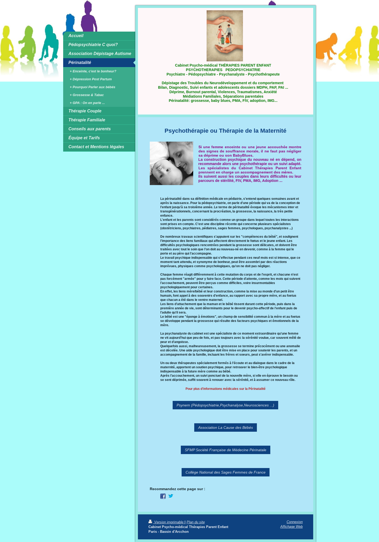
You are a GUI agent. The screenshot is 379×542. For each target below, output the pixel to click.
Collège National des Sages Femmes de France (226, 472)
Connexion (295, 522)
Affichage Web (291, 526)
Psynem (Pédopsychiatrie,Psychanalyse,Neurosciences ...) (225, 405)
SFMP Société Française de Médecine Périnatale (225, 450)
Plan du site (196, 522)
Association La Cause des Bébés (225, 427)
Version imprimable (166, 522)
